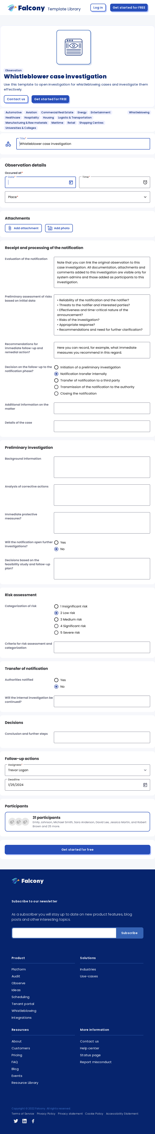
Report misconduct (96, 1062)
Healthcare (13, 117)
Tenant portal (23, 1003)
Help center (89, 1048)
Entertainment (101, 112)
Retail (71, 123)
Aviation (31, 112)
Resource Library (25, 1082)
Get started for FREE (129, 7)
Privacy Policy (46, 1113)
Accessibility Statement (122, 1113)
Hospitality (31, 117)
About (17, 1041)
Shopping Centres (91, 123)
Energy (82, 112)
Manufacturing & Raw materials (26, 123)
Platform (19, 969)
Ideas (16, 990)
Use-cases (89, 976)
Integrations (22, 1017)
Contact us (16, 99)
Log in (98, 7)
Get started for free (77, 849)
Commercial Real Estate (57, 112)
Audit (16, 976)
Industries (88, 969)
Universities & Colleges (21, 128)
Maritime (57, 123)
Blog (15, 1069)
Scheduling (20, 997)
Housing (48, 117)
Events (17, 1075)
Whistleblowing (139, 112)
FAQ (15, 1062)
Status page (90, 1055)
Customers (21, 1048)
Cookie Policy (94, 1113)
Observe (18, 983)
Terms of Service (23, 1113)
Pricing (17, 1055)
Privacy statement (70, 1113)
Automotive (14, 112)
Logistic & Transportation (75, 117)
